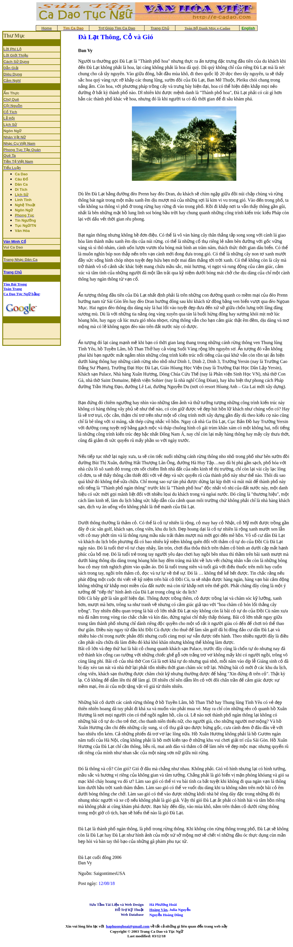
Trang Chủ (12, 272)
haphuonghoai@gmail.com (127, 926)
